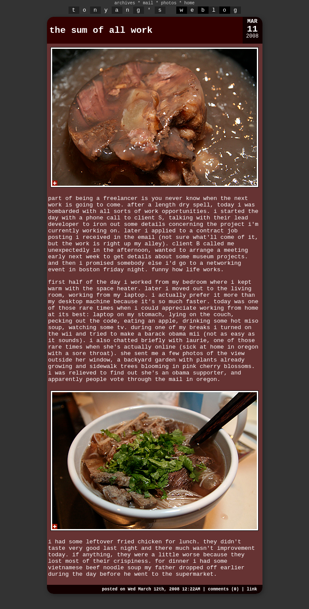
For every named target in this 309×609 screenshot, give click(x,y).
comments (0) (223, 589)
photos (169, 3)
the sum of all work (101, 30)
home (189, 3)
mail (148, 3)
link (252, 589)
